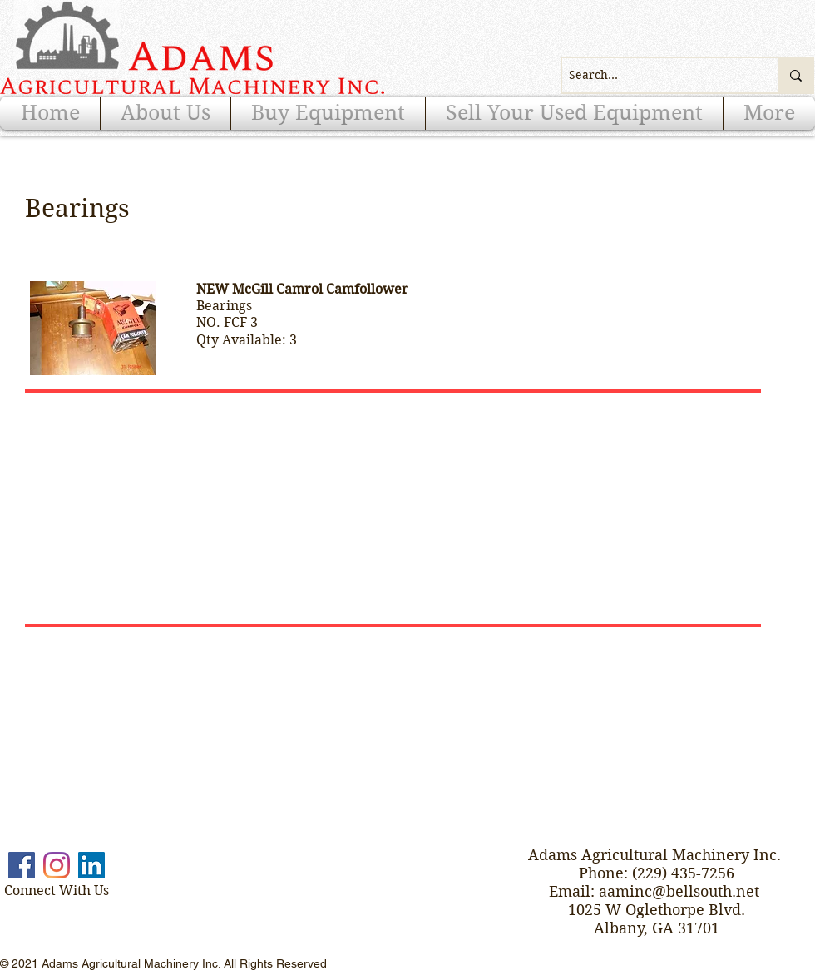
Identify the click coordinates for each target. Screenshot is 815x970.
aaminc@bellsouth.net (679, 891)
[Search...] (656, 75)
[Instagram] (56, 865)
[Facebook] (21, 865)
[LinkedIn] (91, 865)
